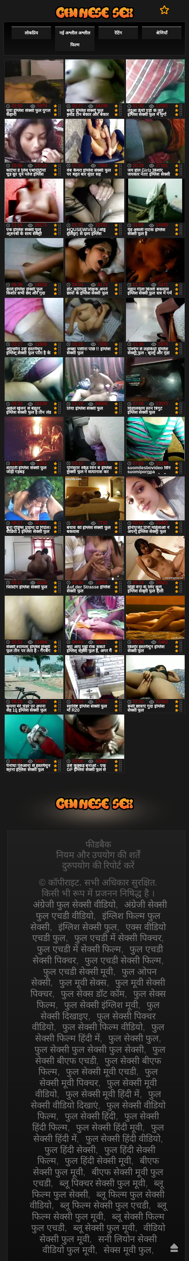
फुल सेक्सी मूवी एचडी (101, 1071)
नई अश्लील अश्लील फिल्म (75, 38)
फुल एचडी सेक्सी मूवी (78, 971)
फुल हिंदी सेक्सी (70, 1150)
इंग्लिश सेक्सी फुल (87, 927)
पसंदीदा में (164, 9)
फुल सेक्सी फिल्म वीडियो (102, 1027)
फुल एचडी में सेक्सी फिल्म (79, 949)
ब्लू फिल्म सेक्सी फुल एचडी (104, 1205)
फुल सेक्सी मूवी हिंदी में (103, 1094)
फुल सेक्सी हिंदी (90, 1116)
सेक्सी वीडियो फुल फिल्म (94, 12)
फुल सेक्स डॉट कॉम (93, 994)
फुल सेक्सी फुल (133, 1038)
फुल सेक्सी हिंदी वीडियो (123, 1138)
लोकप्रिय (31, 33)
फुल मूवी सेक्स (83, 982)
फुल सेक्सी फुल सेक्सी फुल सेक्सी (89, 1049)
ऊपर (174, 1247)
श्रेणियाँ (161, 33)
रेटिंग (118, 33)
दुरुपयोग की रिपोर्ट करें (98, 865)
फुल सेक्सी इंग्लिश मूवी (101, 1005)
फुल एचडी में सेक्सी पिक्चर (117, 938)
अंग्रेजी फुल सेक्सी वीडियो (74, 904)
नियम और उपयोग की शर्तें (98, 855)
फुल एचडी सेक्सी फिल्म (123, 960)
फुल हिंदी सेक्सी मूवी (98, 1161)
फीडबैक (98, 844)
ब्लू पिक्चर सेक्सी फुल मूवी (102, 1183)
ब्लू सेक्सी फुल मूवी (104, 1228)
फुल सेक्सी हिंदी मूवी (109, 1127)
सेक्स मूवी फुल (127, 1250)
